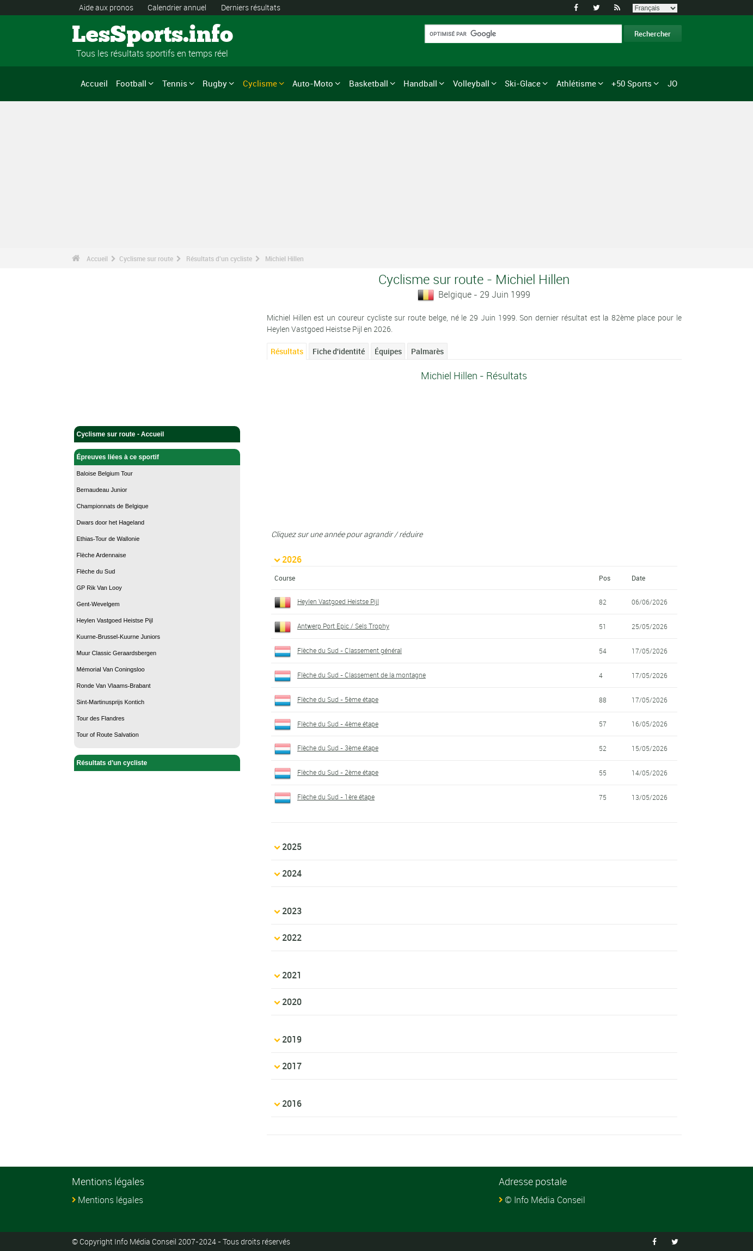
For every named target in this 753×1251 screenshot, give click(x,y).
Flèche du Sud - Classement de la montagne (361, 674)
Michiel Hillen (284, 258)
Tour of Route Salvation (108, 734)
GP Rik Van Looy (99, 587)
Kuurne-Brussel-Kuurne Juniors (118, 636)
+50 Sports (631, 83)
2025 (292, 847)
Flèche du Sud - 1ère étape (336, 796)
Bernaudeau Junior (102, 489)
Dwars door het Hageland (111, 522)
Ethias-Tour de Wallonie (108, 538)
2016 (292, 1104)
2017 (292, 1066)
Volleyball (471, 83)
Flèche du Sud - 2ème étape (337, 772)
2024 (292, 873)
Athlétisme (576, 83)
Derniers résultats (250, 7)
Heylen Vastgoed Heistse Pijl (115, 620)
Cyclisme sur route (146, 258)
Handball (420, 83)
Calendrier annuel (177, 7)
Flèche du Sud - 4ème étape (337, 723)
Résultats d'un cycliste (219, 258)
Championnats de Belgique (113, 506)
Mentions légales (110, 1200)
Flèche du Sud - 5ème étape (337, 699)
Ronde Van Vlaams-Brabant (114, 685)
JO (672, 83)
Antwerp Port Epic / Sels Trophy (343, 625)
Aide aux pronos (106, 7)
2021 (292, 975)
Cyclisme (260, 83)
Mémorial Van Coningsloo (111, 669)
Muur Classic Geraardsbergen (117, 653)
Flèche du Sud (96, 571)
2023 (292, 911)
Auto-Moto (312, 83)
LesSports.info (113, 35)
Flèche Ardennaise (101, 555)
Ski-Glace (523, 83)
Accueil (94, 83)
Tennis (174, 83)
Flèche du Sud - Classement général (349, 650)
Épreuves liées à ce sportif (157, 457)
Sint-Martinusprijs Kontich (111, 702)
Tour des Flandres (101, 718)
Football (131, 83)
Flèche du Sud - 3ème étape (337, 747)
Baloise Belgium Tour (105, 473)
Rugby (215, 83)
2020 (292, 1002)
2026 (292, 559)
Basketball (368, 83)
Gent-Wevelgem (98, 604)
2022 (292, 938)
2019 (292, 1039)
